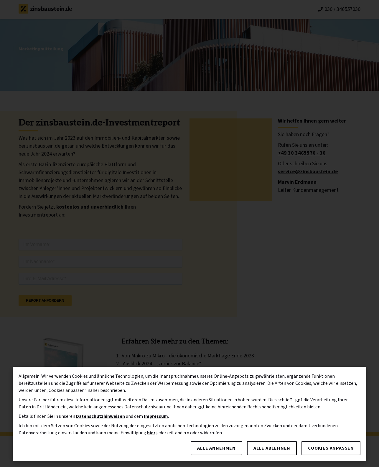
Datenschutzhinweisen (100, 416)
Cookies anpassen (331, 448)
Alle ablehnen (271, 448)
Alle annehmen (216, 448)
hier (151, 433)
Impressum (156, 416)
